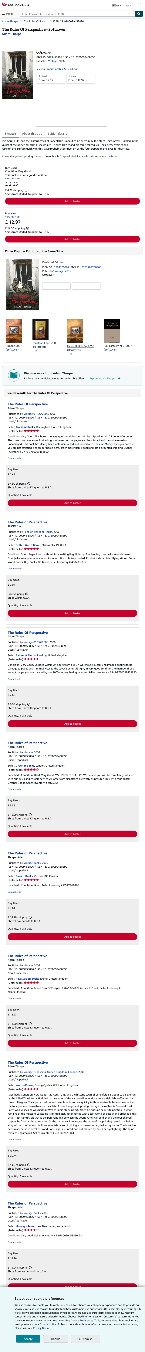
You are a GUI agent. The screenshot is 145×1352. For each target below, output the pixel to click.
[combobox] (77, 14)
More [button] (114, 156)
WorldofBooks (24, 1085)
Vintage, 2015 (63, 271)
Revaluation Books (27, 978)
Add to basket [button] (72, 201)
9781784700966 (91, 267)
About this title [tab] (32, 133)
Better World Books (28, 545)
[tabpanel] (71, 148)
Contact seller (15, 458)
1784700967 (62, 267)
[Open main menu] (8, 14)
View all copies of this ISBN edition (57, 68)
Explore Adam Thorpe (105, 378)
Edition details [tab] (57, 133)
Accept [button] (28, 1338)
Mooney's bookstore (28, 1226)
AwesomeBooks (25, 427)
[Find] (139, 14)
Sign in (127, 5)
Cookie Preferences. (82, 1320)
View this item (12, 178)
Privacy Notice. (41, 1328)
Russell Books (24, 876)
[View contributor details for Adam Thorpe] (12, 34)
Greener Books (25, 765)
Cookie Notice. (48, 1324)
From (51, 78)
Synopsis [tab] (10, 133)
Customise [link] (85, 1338)
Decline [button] (55, 1338)
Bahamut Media (26, 655)
